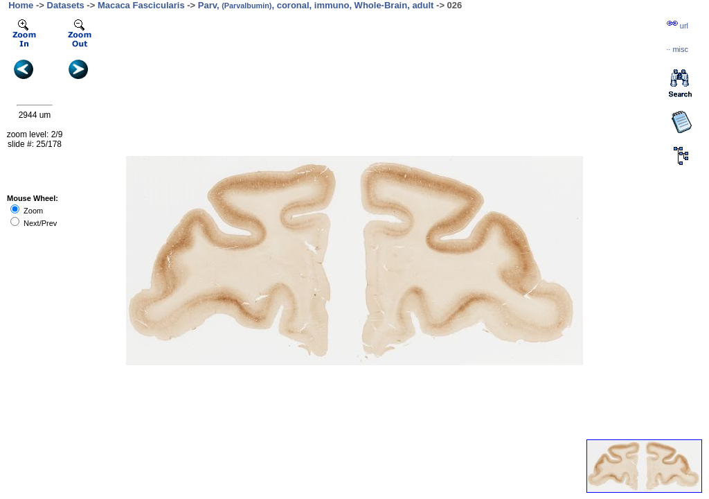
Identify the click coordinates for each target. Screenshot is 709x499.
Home (20, 5)
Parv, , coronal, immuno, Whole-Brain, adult (316, 5)
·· (677, 49)
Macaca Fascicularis (141, 5)
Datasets (65, 5)
